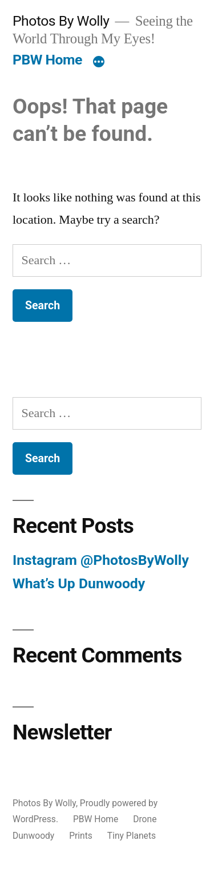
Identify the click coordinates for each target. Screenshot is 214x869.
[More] (99, 62)
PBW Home (47, 59)
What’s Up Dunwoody (79, 583)
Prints (80, 835)
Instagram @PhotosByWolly (101, 560)
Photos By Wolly (61, 21)
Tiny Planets (131, 835)
